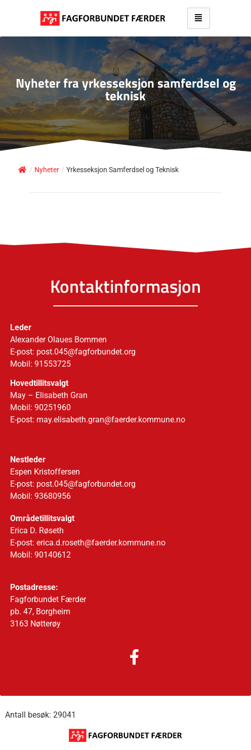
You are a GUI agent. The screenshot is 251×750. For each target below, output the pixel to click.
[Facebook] (124, 658)
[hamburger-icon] (198, 18)
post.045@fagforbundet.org (86, 484)
